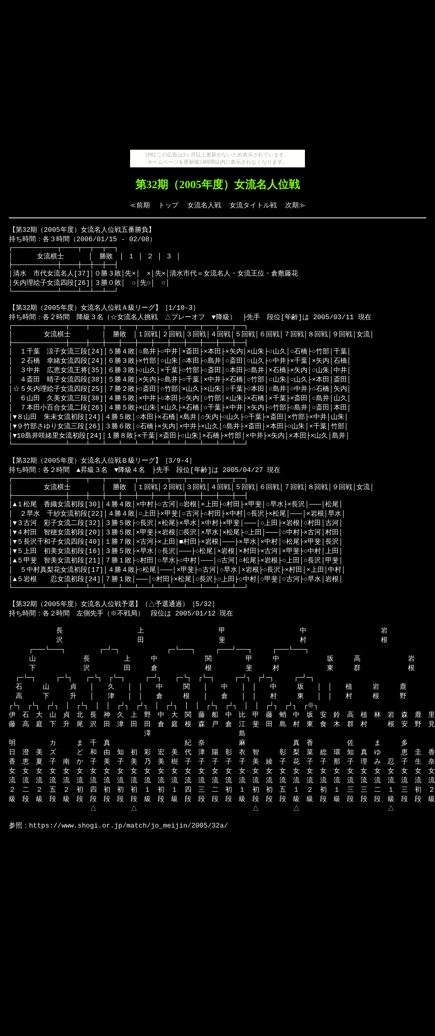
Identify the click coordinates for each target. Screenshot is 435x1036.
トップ (168, 205)
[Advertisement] (217, 77)
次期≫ (295, 205)
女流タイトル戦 (253, 205)
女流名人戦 (204, 205)
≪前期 (140, 205)
